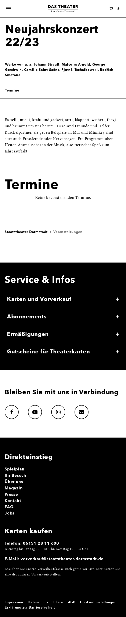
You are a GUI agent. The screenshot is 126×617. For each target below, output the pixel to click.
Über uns (14, 481)
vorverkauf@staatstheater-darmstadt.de (62, 558)
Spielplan (15, 469)
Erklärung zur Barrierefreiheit (30, 607)
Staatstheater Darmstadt (26, 232)
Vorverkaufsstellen (45, 574)
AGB (71, 602)
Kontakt (13, 500)
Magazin (14, 488)
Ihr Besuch (15, 475)
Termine (12, 90)
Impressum (14, 602)
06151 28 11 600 (41, 543)
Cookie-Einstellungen (98, 602)
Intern (58, 602)
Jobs (9, 513)
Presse (11, 494)
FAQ (9, 506)
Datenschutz (38, 602)
